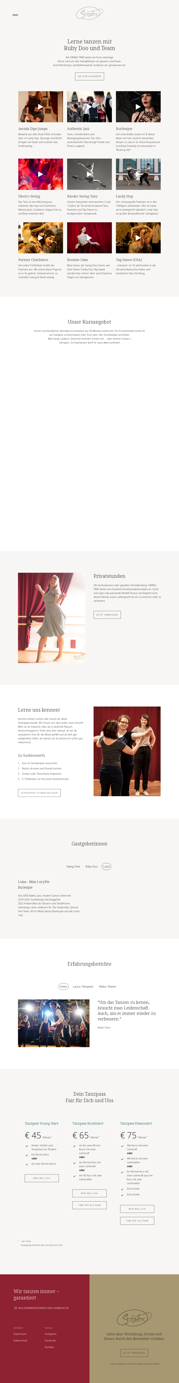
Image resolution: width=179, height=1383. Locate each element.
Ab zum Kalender (89, 76)
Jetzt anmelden (107, 614)
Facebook (50, 1340)
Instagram (50, 1333)
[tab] (73, 866)
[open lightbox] (40, 106)
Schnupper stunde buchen (39, 792)
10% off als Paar (89, 1205)
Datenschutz (20, 1340)
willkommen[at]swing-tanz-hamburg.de (43, 1308)
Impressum (20, 1333)
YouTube (49, 1347)
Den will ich (41, 1178)
